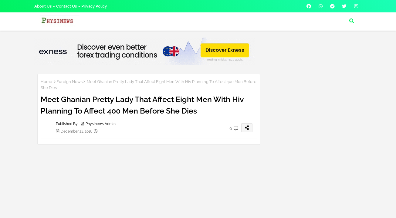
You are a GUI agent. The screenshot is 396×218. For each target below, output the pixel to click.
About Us (43, 6)
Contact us (66, 6)
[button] (352, 21)
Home (46, 81)
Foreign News (69, 81)
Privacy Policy (94, 6)
